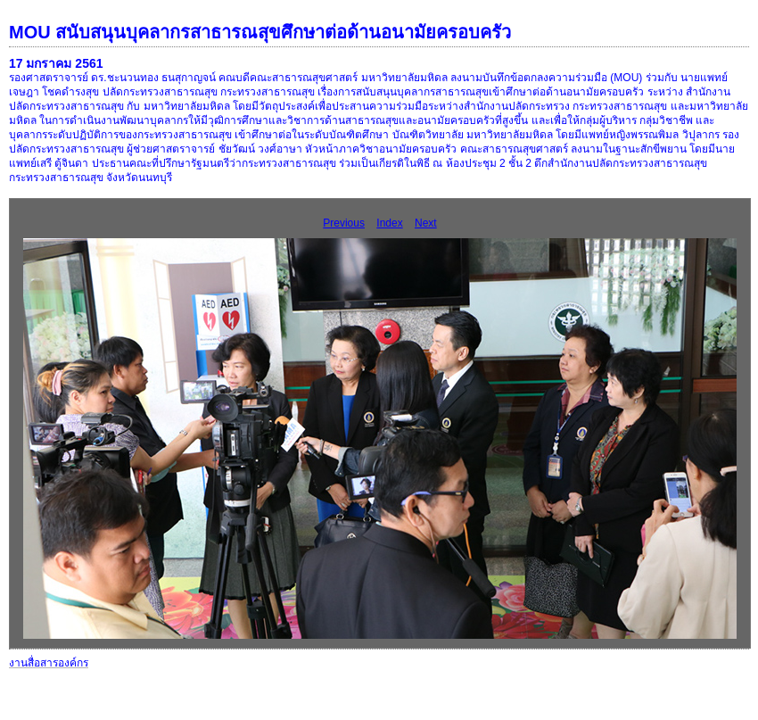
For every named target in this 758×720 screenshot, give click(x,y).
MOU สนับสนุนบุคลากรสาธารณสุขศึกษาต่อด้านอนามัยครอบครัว (260, 32)
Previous (344, 223)
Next (426, 223)
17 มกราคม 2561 (56, 63)
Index (389, 223)
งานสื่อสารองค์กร (48, 663)
